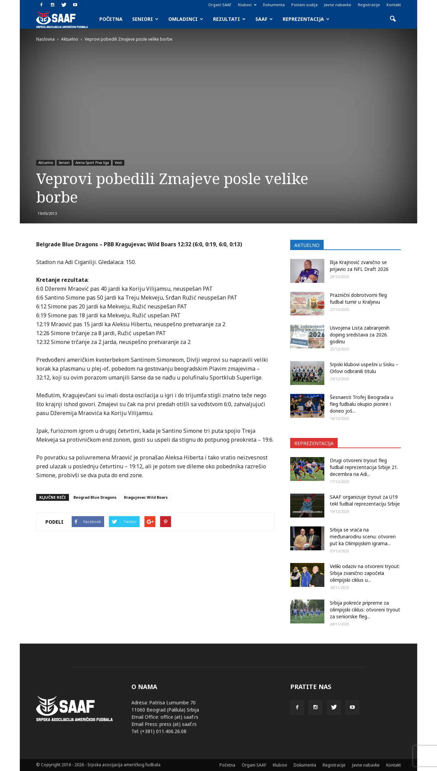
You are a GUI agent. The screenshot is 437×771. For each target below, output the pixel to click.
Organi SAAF (219, 4)
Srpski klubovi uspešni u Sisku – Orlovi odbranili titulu (364, 367)
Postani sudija (304, 4)
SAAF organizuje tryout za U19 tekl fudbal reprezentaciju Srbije (365, 500)
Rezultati (229, 19)
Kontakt (393, 4)
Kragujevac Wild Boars (146, 497)
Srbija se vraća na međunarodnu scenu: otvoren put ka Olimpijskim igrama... (363, 536)
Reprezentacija (306, 19)
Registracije (369, 4)
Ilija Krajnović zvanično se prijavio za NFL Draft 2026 (359, 265)
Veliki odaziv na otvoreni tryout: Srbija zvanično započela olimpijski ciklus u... (365, 573)
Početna (111, 19)
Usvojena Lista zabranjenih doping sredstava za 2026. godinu (360, 335)
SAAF (264, 19)
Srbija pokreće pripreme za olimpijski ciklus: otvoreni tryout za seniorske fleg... (365, 610)
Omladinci (185, 19)
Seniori (145, 19)
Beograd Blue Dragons (94, 497)
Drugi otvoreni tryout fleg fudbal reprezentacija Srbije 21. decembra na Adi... (364, 467)
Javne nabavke (337, 4)
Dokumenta (274, 4)
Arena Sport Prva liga (92, 162)
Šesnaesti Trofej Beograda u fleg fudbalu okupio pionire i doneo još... (361, 404)
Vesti (118, 162)
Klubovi (247, 4)
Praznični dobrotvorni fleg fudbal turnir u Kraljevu (358, 298)
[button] (392, 19)
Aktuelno (45, 162)
